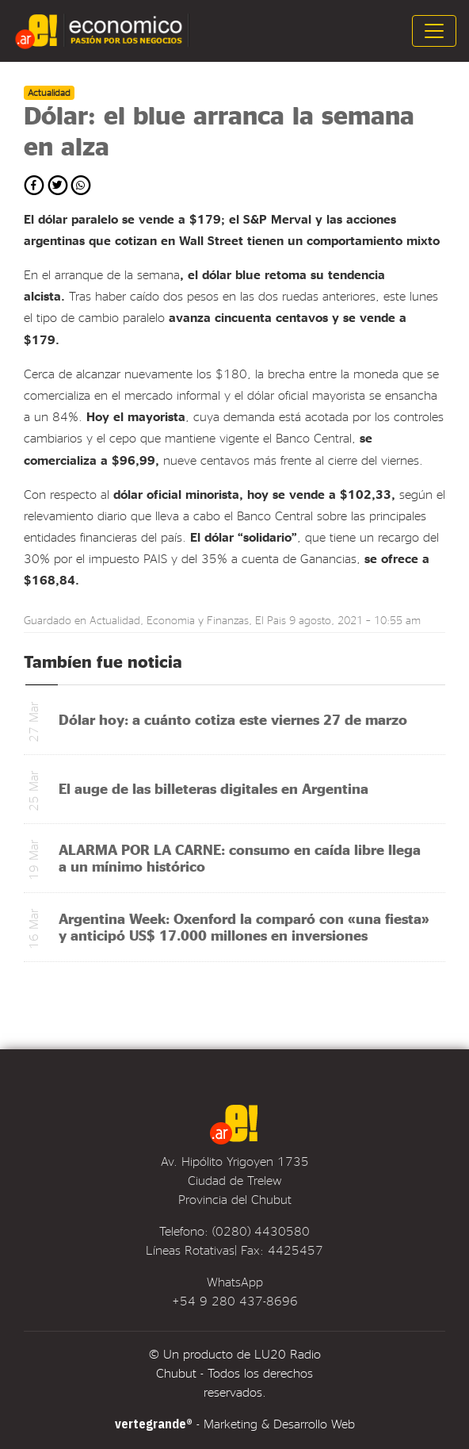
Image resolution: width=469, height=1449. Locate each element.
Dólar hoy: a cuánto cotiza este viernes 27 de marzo (233, 719)
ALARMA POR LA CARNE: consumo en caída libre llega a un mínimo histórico (240, 857)
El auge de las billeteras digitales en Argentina (213, 788)
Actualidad (115, 620)
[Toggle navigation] (434, 31)
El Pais (270, 620)
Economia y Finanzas (198, 620)
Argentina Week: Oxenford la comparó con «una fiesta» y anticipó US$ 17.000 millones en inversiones (244, 926)
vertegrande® (154, 1424)
